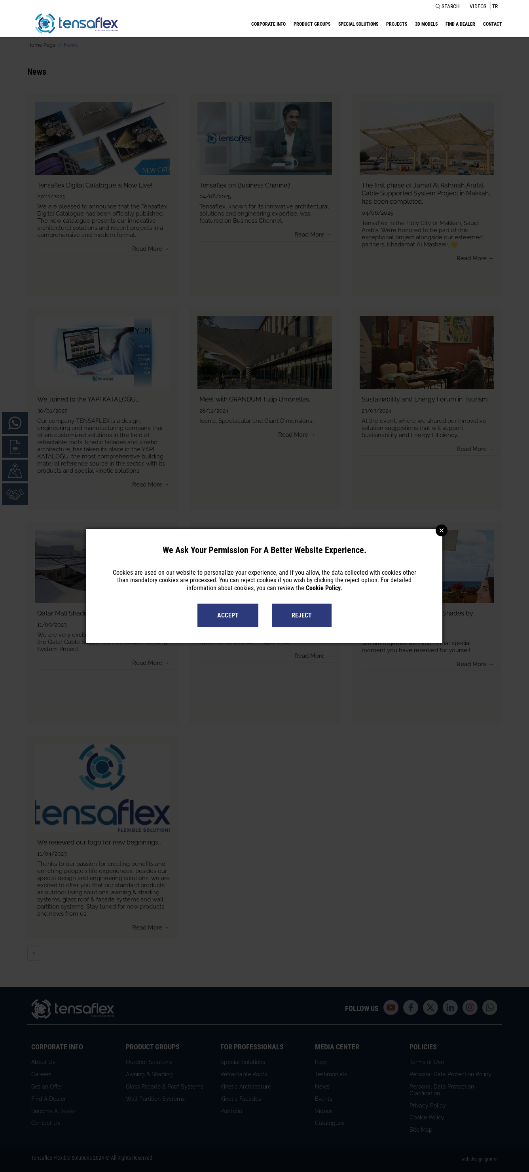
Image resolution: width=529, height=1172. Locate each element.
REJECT (302, 615)
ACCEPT (228, 615)
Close (441, 530)
